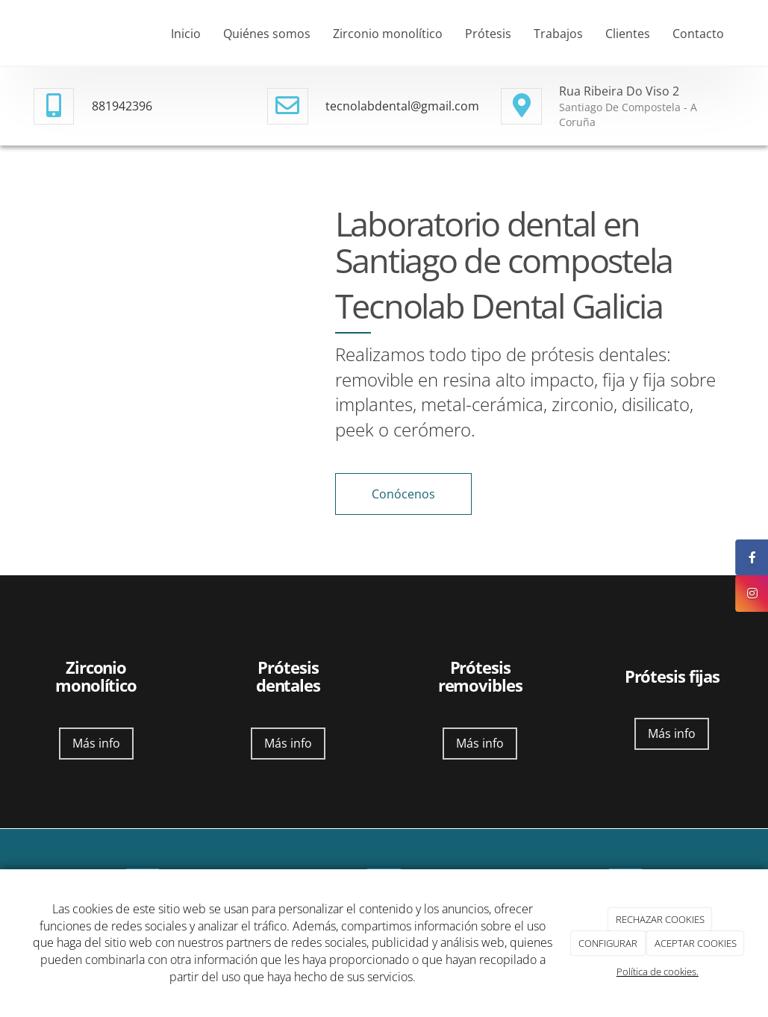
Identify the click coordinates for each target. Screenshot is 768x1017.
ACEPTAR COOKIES (696, 943)
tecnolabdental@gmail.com (402, 106)
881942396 (122, 106)
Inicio (186, 33)
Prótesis (488, 33)
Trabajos (558, 33)
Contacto (698, 33)
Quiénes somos (266, 33)
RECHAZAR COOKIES (660, 919)
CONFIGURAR (607, 943)
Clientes (627, 33)
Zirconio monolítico (388, 33)
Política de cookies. (657, 971)
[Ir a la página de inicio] (18, 33)
